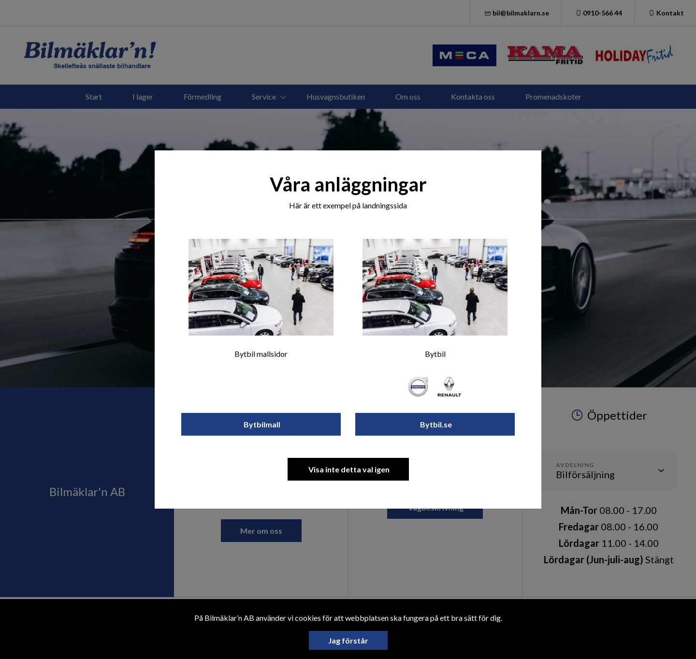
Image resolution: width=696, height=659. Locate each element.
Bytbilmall (261, 424)
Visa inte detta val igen (348, 469)
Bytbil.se (435, 424)
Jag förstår (348, 640)
